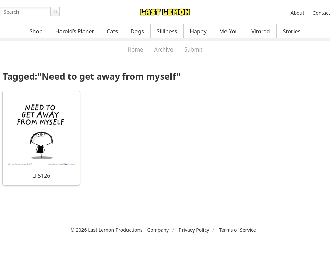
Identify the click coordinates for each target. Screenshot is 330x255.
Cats (112, 31)
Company (158, 229)
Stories (292, 31)
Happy (198, 31)
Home (135, 49)
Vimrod (260, 31)
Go (55, 11)
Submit (193, 49)
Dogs (137, 31)
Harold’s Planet (74, 31)
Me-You (229, 31)
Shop (36, 31)
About (297, 13)
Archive (163, 49)
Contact (321, 13)
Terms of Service (237, 229)
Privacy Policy (194, 229)
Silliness (167, 31)
